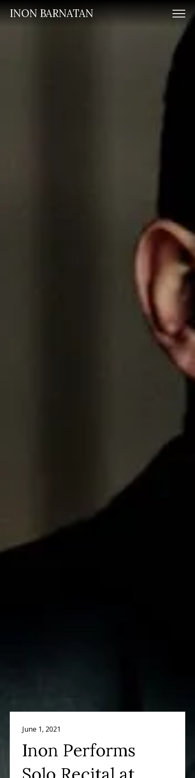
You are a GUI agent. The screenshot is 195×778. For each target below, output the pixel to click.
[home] (51, 14)
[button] (179, 13)
